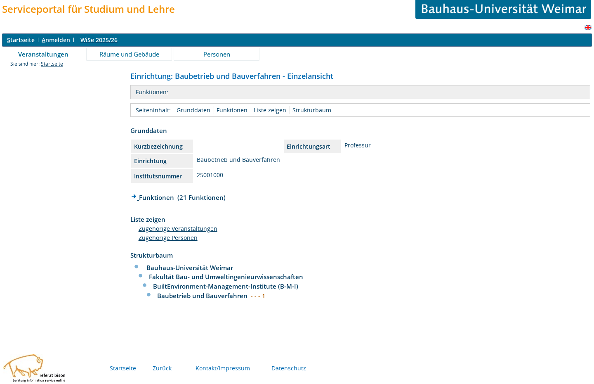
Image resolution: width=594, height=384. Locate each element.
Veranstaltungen (43, 54)
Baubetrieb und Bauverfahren (203, 296)
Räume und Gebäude (129, 54)
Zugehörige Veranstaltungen (178, 228)
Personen (216, 54)
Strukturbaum (311, 110)
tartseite (21, 40)
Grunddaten (193, 110)
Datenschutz (288, 368)
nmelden (56, 40)
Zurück (162, 368)
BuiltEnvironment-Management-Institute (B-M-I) (225, 286)
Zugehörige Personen (168, 238)
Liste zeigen (270, 110)
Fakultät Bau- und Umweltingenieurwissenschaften (226, 277)
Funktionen (233, 110)
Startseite (52, 64)
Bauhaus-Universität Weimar (189, 267)
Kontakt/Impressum (223, 368)
